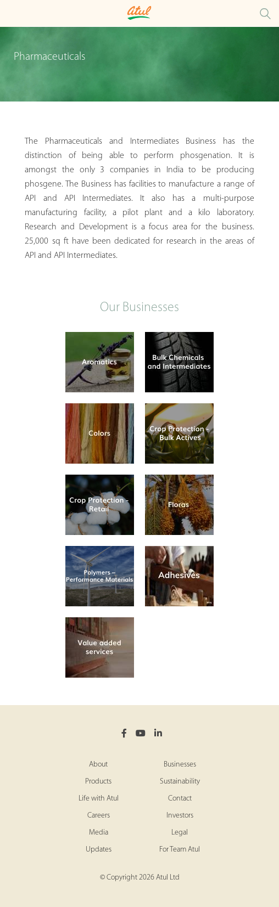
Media (98, 833)
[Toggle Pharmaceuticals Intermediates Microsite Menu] (11, 13)
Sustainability (180, 782)
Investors (179, 816)
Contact (180, 799)
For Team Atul (179, 850)
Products (98, 782)
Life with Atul (99, 799)
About (98, 764)
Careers (98, 816)
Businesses (180, 764)
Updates (98, 850)
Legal (179, 833)
